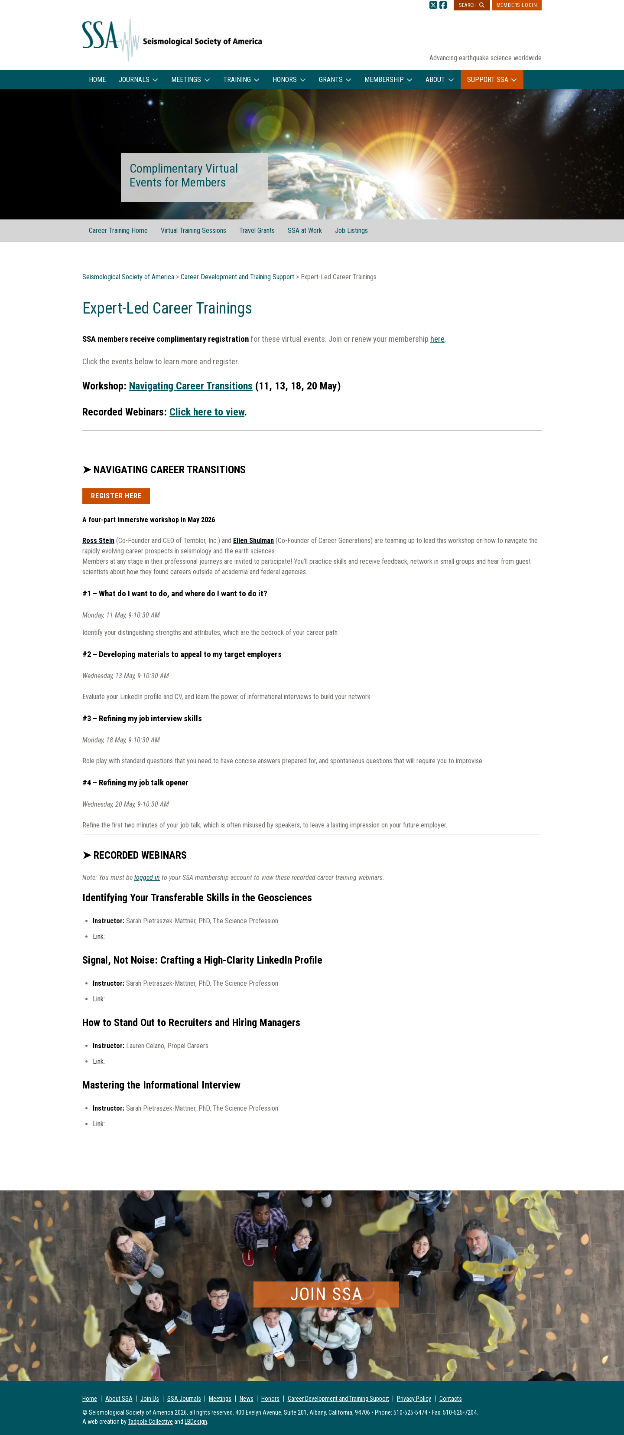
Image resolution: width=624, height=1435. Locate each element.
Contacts (450, 1399)
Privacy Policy (414, 1399)
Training (237, 79)
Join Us (149, 1399)
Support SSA (487, 79)
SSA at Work (305, 230)
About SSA (119, 1399)
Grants (331, 79)
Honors (285, 79)
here (437, 339)
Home (97, 79)
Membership (384, 79)
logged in (147, 877)
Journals (134, 79)
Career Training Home (118, 230)
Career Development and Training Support (338, 1399)
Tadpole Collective (150, 1421)
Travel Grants (257, 230)
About (435, 79)
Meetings (186, 79)
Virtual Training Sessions (193, 230)
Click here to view (206, 412)
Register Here (116, 496)
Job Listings (351, 230)
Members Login (517, 5)
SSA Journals (184, 1399)
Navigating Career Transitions (191, 386)
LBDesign (196, 1421)
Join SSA (326, 1294)
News (247, 1399)
